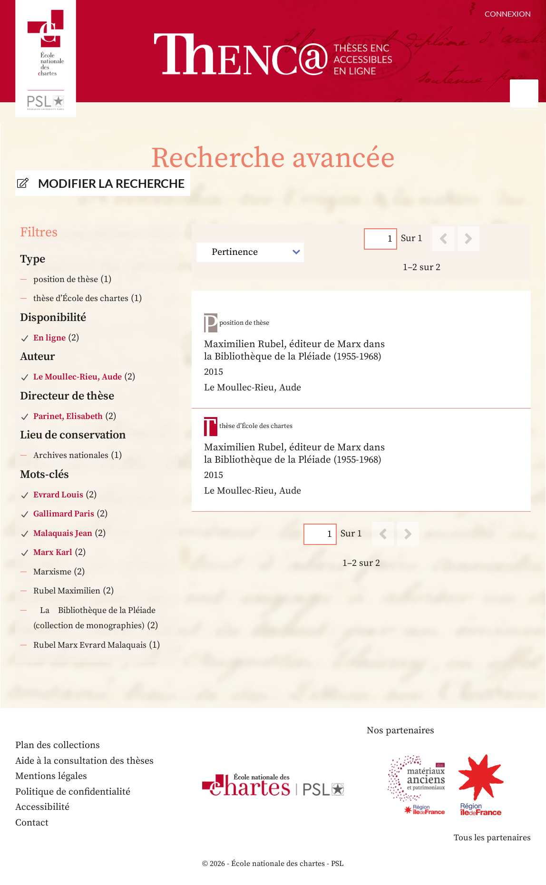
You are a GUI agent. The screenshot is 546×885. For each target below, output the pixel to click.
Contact (32, 823)
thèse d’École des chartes (80, 298)
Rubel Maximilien (66, 590)
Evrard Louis (58, 494)
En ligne (49, 337)
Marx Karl (52, 552)
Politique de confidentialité (72, 792)
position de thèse (65, 279)
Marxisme (52, 571)
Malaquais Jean (62, 533)
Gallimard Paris (63, 513)
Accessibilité (42, 807)
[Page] (380, 238)
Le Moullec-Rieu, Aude (77, 376)
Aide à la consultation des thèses (84, 761)
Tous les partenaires (492, 837)
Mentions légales (51, 776)
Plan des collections (57, 745)
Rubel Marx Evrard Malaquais (89, 645)
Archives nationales (70, 455)
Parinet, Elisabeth (68, 416)
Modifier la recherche (111, 183)
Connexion (508, 13)
